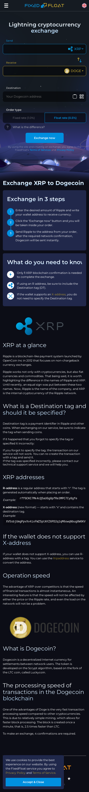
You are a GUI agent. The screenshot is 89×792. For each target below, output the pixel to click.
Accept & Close (33, 782)
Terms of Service (43, 773)
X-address (59, 294)
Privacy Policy (65, 149)
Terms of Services (40, 149)
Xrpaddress (61, 558)
